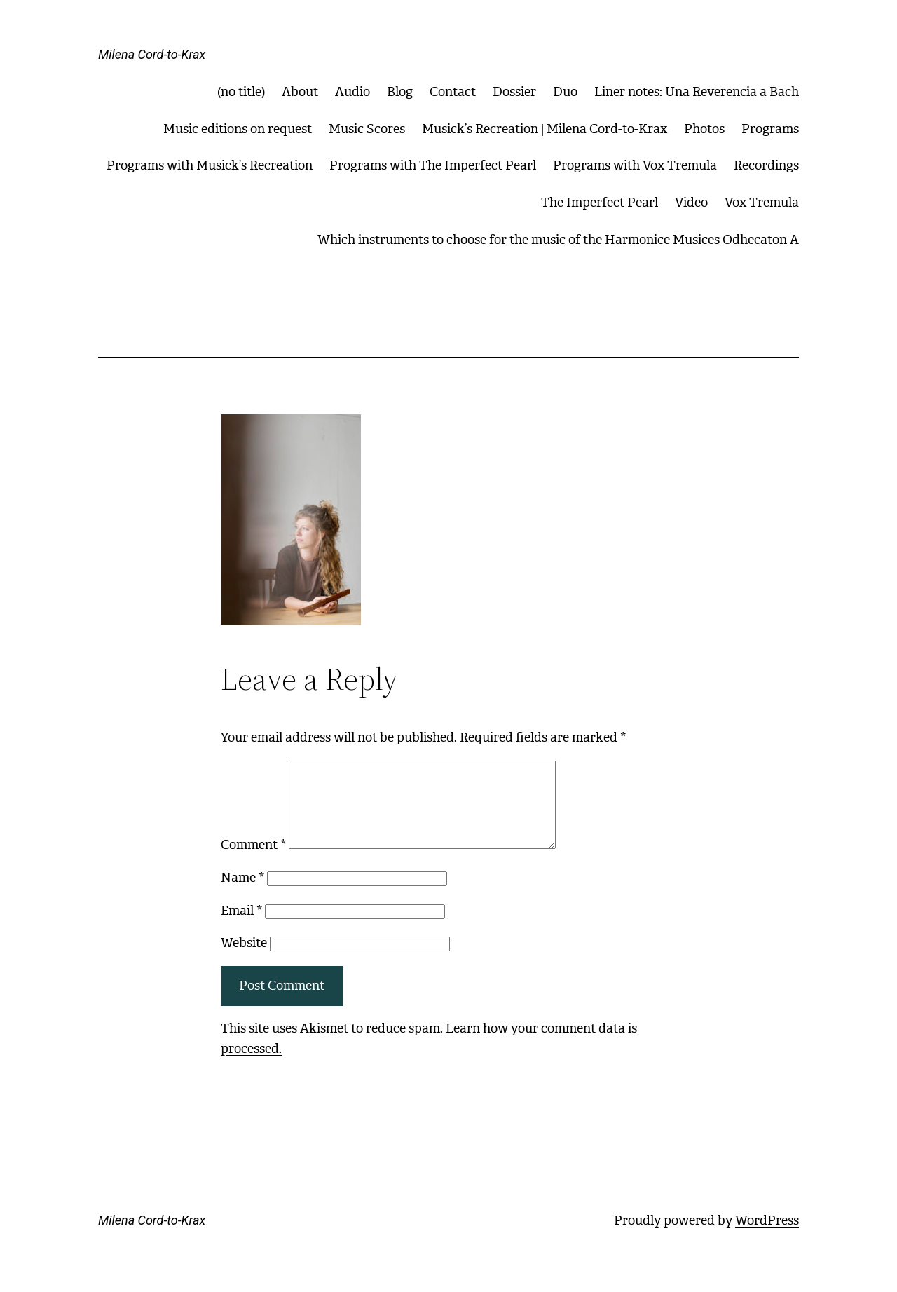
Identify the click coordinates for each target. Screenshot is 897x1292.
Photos (704, 129)
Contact (453, 91)
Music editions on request (237, 129)
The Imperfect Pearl (599, 202)
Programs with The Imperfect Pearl (432, 165)
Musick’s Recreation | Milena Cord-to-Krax (544, 129)
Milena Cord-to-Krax (151, 54)
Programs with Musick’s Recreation (210, 165)
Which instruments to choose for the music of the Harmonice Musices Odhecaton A (558, 239)
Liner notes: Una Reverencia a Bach (696, 91)
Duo (565, 91)
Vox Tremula (762, 202)
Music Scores (367, 129)
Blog (400, 91)
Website (244, 959)
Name (242, 894)
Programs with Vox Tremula (635, 165)
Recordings (766, 165)
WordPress (767, 1237)
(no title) (241, 91)
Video (691, 202)
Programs (770, 129)
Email (241, 927)
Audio (352, 91)
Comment (253, 861)
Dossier (514, 91)
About (300, 91)
